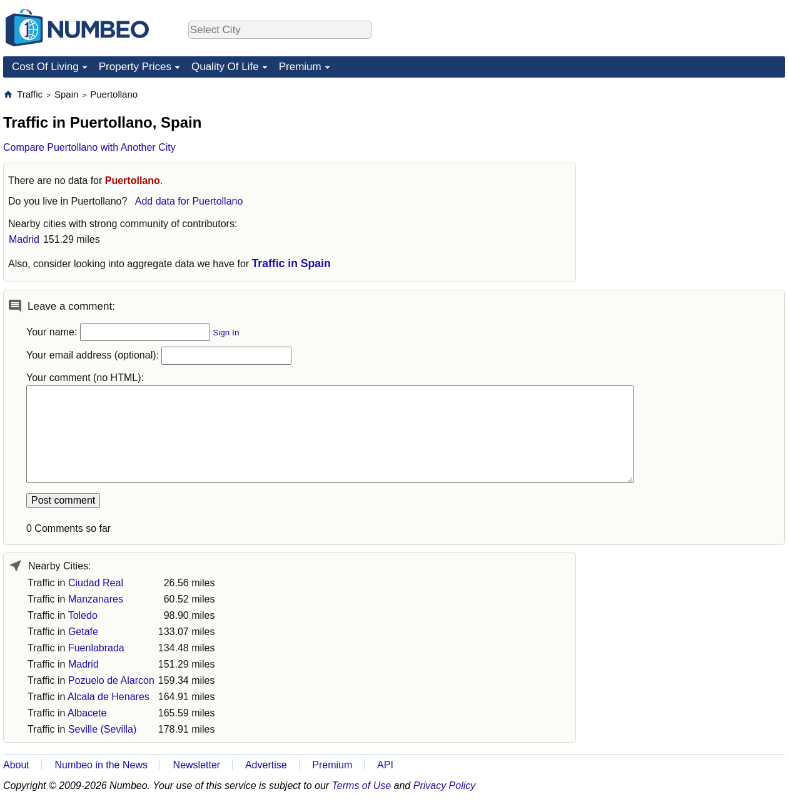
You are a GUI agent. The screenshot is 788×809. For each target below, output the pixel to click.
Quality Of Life (225, 67)
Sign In (226, 332)
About (16, 765)
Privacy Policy (444, 785)
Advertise (266, 765)
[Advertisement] (691, 166)
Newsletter (197, 765)
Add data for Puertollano (189, 201)
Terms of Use (361, 785)
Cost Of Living (45, 67)
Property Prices (135, 67)
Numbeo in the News (101, 765)
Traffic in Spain (291, 263)
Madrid (24, 239)
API (385, 765)
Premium (300, 67)
